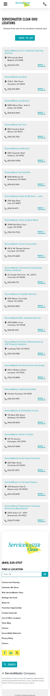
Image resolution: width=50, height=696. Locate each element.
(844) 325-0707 (12, 562)
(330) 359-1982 (13, 354)
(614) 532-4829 (13, 306)
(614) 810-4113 (13, 330)
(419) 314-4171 (12, 208)
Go (45, 574)
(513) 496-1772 (13, 282)
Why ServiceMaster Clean (12, 592)
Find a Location (12, 569)
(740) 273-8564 (13, 378)
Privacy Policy (7, 638)
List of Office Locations (11, 618)
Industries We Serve (10, 587)
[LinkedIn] (11, 653)
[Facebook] (4, 653)
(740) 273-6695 (13, 256)
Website (40, 65)
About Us (6, 603)
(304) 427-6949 (13, 446)
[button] (5, 4)
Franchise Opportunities (12, 608)
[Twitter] (17, 653)
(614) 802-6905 (13, 113)
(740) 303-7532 (13, 232)
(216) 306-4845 (13, 89)
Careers (5, 628)
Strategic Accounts (9, 598)
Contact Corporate (9, 613)
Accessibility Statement (11, 633)
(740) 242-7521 (13, 137)
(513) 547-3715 (13, 65)
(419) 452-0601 (13, 185)
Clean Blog (6, 623)
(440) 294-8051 (13, 423)
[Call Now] (44, 4)
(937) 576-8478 (13, 494)
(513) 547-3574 (13, 470)
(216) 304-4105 (13, 399)
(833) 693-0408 (13, 161)
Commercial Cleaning (10, 582)
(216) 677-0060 (13, 520)
